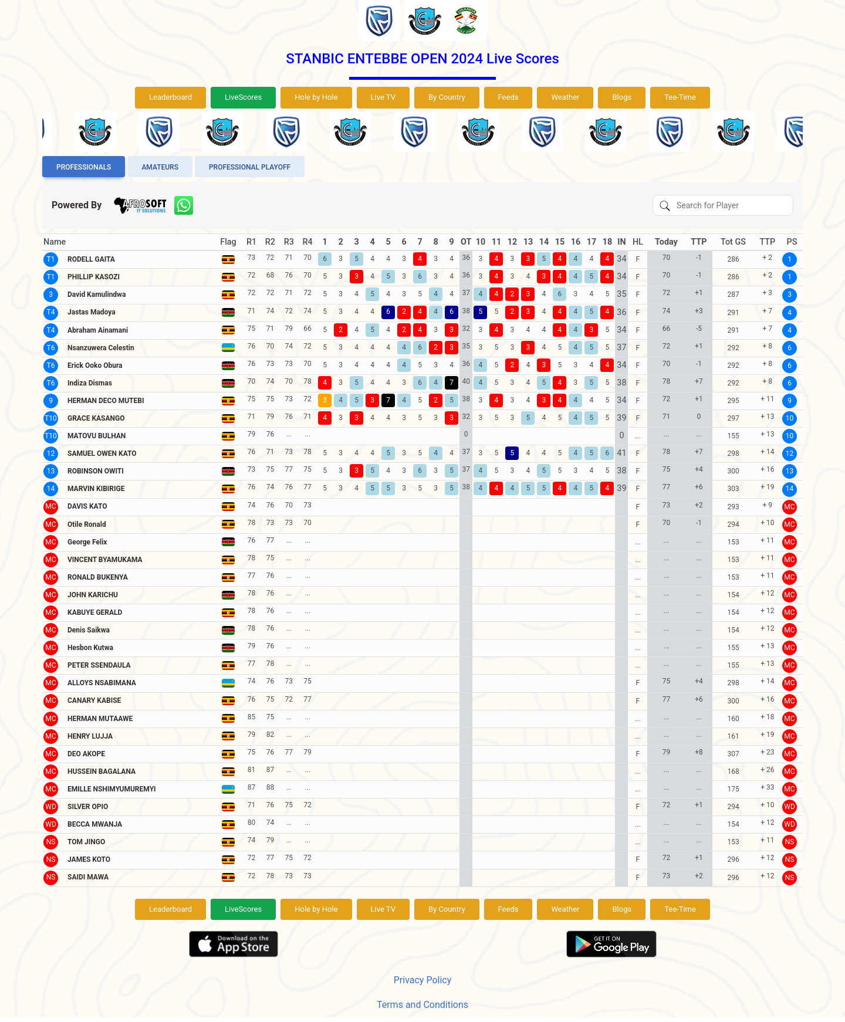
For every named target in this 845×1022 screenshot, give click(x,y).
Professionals (83, 167)
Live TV (383, 97)
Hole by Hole (316, 97)
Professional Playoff (249, 167)
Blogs (621, 97)
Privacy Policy (423, 980)
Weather (565, 97)
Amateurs (159, 167)
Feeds (508, 97)
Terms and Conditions (422, 1004)
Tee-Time (680, 97)
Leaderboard (170, 97)
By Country (446, 97)
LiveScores (243, 97)
